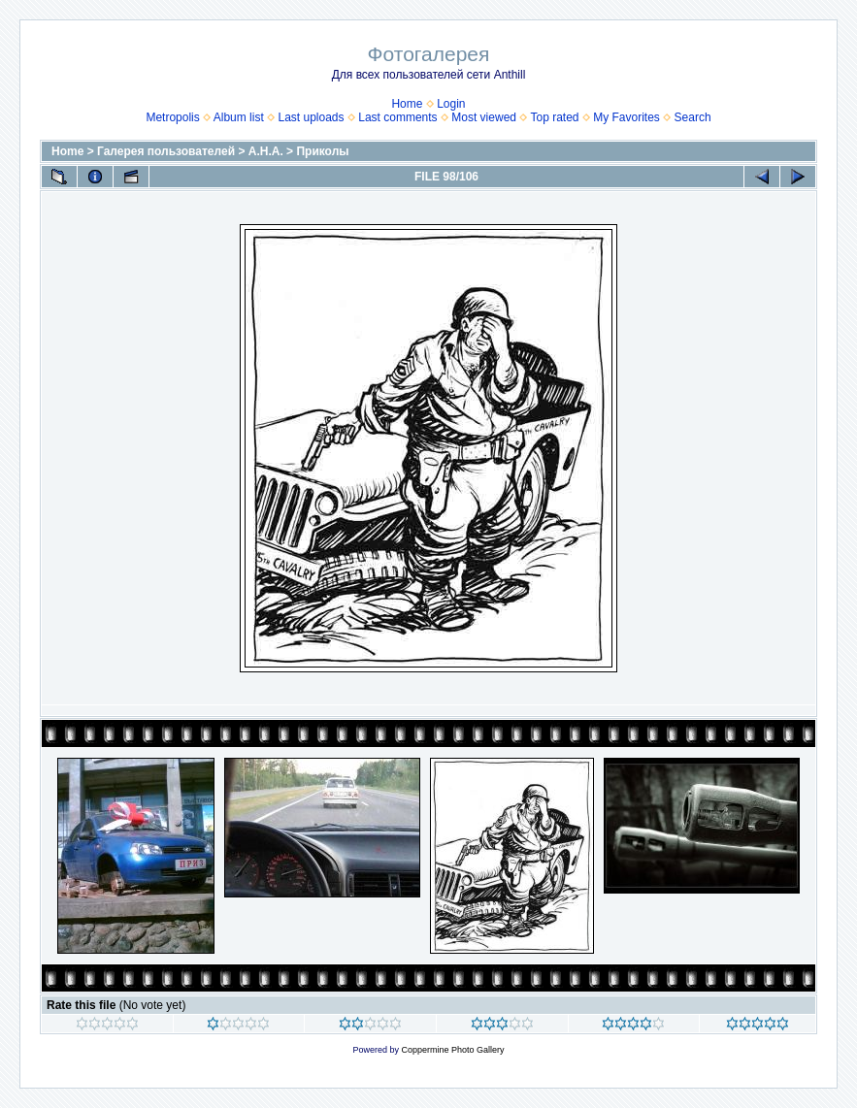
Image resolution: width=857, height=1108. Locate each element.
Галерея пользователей (166, 151)
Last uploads (311, 117)
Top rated (554, 117)
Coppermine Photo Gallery (452, 1050)
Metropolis (172, 117)
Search (693, 117)
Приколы (322, 151)
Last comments (397, 117)
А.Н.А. (265, 151)
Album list (239, 117)
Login (451, 104)
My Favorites (626, 117)
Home (406, 104)
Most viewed (483, 117)
